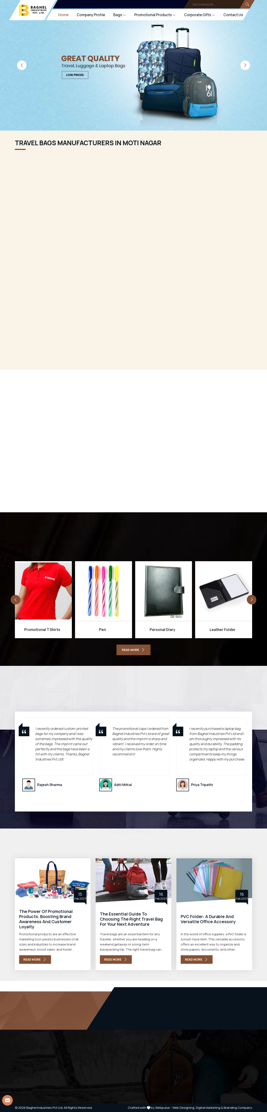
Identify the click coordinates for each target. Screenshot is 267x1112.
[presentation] (22, 65)
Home (63, 14)
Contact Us (233, 14)
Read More (35, 959)
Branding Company (238, 1107)
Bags (119, 15)
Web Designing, (183, 1107)
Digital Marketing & (209, 1107)
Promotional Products (155, 15)
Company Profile (91, 14)
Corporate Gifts (199, 15)
